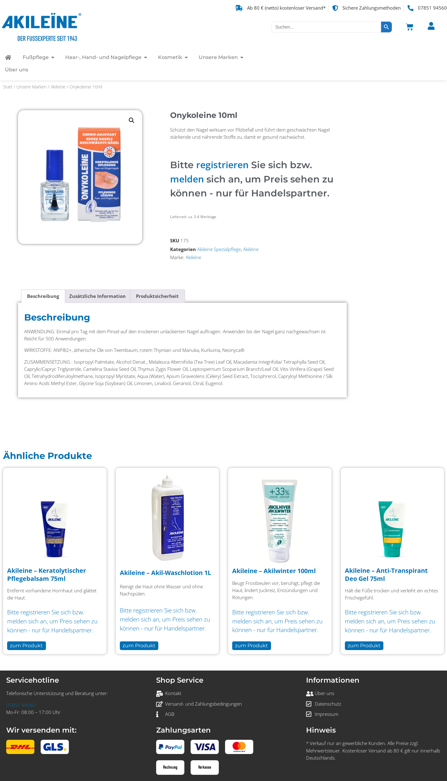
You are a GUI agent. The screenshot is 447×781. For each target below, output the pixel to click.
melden (187, 179)
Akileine (58, 87)
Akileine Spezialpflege (219, 249)
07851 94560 (20, 705)
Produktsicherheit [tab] (157, 296)
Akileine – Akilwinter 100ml (274, 571)
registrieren (222, 164)
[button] (131, 120)
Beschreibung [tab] (43, 296)
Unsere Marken (31, 87)
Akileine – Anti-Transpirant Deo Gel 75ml (386, 574)
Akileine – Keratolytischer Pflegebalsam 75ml (46, 574)
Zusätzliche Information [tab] (97, 296)
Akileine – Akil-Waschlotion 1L (165, 572)
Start (7, 87)
